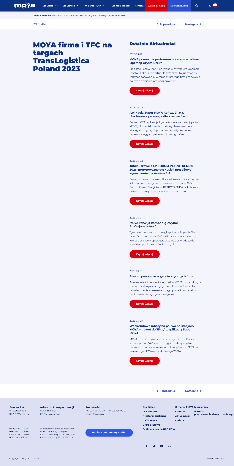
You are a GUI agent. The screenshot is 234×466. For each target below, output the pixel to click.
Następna (191, 24)
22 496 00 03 (119, 410)
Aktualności (57, 15)
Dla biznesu (150, 411)
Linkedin (169, 446)
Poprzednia (167, 24)
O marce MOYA (184, 407)
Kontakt (180, 411)
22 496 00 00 (97, 410)
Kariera (179, 420)
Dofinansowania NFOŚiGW (159, 429)
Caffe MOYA (150, 420)
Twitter (154, 446)
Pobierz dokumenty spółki (109, 432)
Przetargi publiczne (154, 415)
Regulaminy (200, 407)
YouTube (161, 446)
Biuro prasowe (151, 424)
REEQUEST (220, 458)
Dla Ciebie (149, 407)
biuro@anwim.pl (94, 414)
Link (176, 446)
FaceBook (146, 446)
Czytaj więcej (144, 90)
